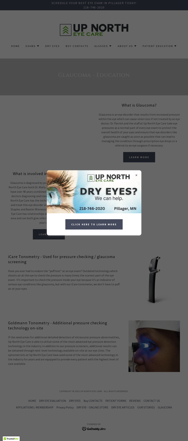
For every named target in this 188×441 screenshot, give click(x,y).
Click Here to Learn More (94, 224)
